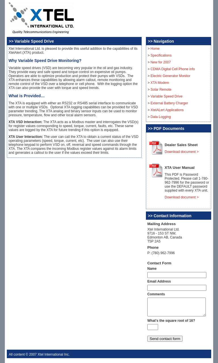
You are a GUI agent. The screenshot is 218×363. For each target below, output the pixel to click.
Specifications (160, 55)
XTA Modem (159, 83)
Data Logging (160, 117)
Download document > (182, 152)
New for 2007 (160, 62)
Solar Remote (160, 90)
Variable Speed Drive (166, 96)
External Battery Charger (169, 103)
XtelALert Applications (167, 110)
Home (155, 49)
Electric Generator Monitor (170, 76)
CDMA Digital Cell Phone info (172, 69)
